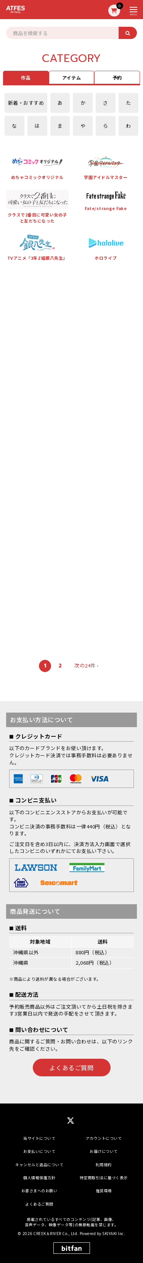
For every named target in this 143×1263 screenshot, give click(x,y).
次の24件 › (86, 665)
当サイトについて (39, 1138)
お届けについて (104, 1151)
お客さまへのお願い (39, 1190)
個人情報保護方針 (39, 1177)
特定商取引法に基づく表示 (104, 1177)
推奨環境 (104, 1190)
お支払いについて (39, 1151)
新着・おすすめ (26, 102)
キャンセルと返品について (39, 1164)
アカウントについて (104, 1138)
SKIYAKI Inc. (113, 1233)
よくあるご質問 (71, 1067)
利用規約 (104, 1164)
